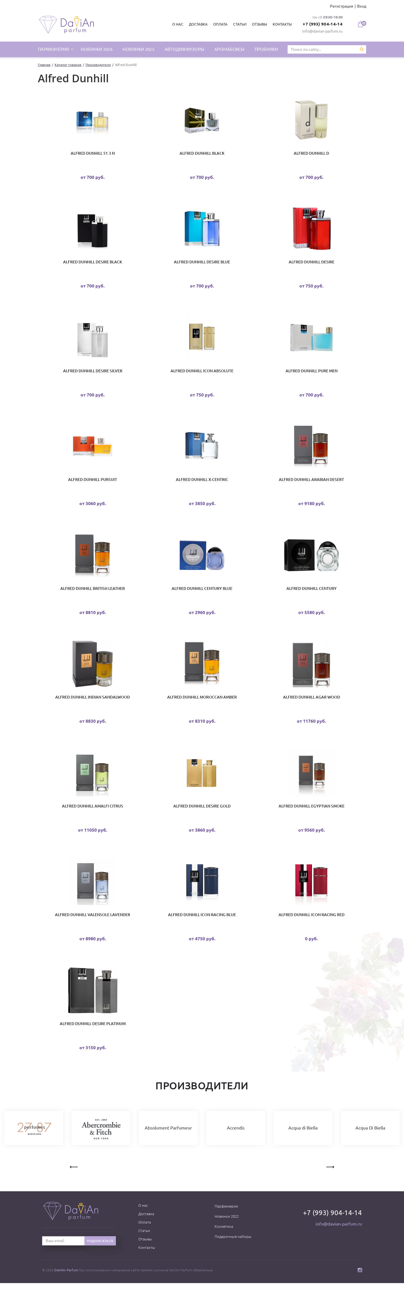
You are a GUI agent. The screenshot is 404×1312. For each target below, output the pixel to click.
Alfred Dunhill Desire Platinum (93, 1051)
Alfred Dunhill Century (311, 603)
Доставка (196, 24)
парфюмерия (54, 49)
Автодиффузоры (184, 49)
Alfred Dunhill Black (202, 154)
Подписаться (100, 1270)
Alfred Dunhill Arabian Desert (311, 491)
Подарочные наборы (233, 1265)
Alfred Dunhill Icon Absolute (202, 379)
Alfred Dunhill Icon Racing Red (312, 939)
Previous (74, 1195)
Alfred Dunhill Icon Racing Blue (202, 939)
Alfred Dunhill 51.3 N (93, 154)
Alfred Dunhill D (311, 154)
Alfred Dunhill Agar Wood (311, 715)
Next (329, 1195)
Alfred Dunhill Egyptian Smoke (312, 827)
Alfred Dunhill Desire (311, 266)
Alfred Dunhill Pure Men (312, 379)
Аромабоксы (229, 49)
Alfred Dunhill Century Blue (202, 603)
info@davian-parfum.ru (322, 31)
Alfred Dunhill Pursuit (92, 491)
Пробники (266, 49)
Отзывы (257, 24)
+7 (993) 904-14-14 (321, 23)
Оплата (218, 24)
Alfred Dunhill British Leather (92, 603)
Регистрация (341, 6)
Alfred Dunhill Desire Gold (202, 827)
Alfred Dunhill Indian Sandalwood (92, 715)
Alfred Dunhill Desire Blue (202, 266)
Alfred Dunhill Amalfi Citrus (92, 827)
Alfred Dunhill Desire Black (92, 266)
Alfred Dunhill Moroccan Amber (202, 715)
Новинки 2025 (138, 49)
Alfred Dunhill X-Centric (202, 491)
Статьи (237, 24)
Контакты (280, 24)
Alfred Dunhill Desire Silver (92, 379)
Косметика (224, 1255)
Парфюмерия (226, 1235)
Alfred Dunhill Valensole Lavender (92, 939)
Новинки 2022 (227, 1245)
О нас (175, 24)
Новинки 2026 (97, 49)
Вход (361, 6)
